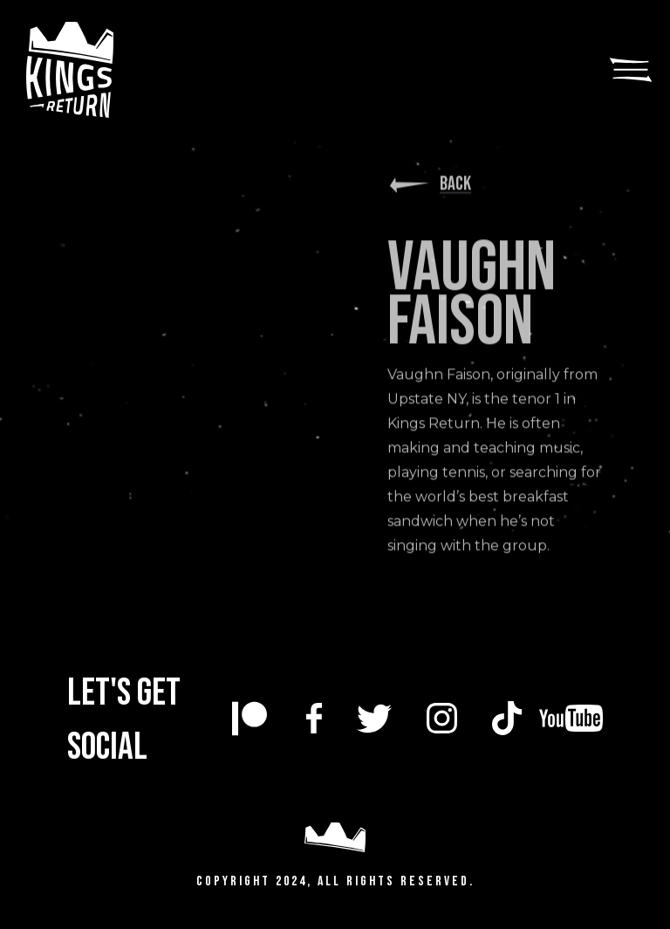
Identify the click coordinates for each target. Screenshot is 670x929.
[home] (100, 70)
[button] (631, 70)
